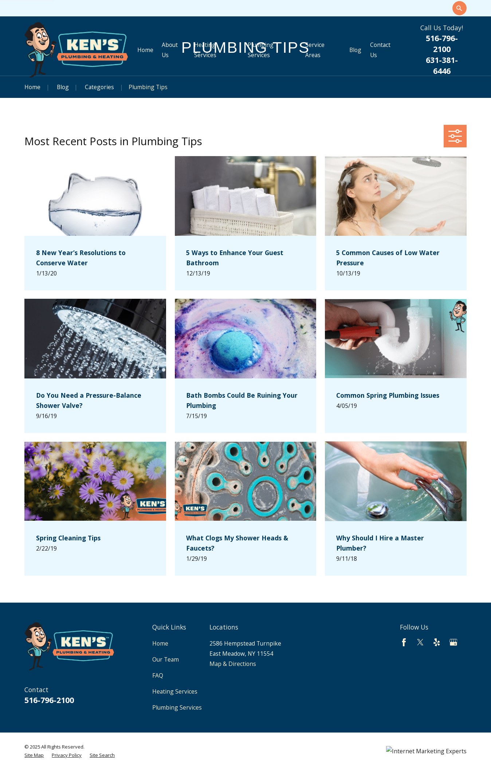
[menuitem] (34, 755)
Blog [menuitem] (355, 50)
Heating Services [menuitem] (205, 50)
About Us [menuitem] (170, 50)
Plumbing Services (177, 707)
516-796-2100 (442, 43)
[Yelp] (437, 642)
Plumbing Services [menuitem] (261, 50)
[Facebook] (404, 642)
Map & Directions (232, 664)
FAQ (157, 675)
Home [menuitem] (145, 50)
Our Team (165, 659)
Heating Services (174, 691)
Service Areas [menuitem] (315, 50)
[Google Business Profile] (453, 642)
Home (160, 643)
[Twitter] (420, 642)
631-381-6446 (442, 65)
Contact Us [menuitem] (380, 50)
